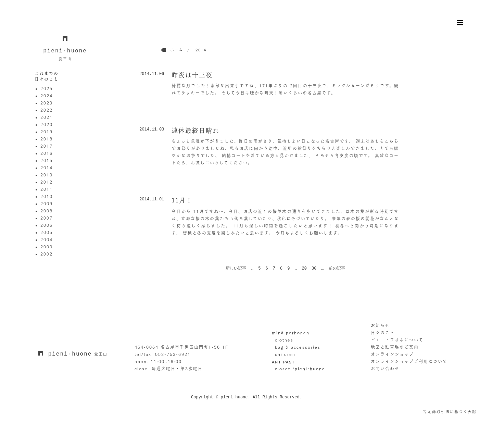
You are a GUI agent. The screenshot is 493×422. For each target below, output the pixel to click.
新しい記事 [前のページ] (236, 268)
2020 (46, 124)
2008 (46, 211)
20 (304, 268)
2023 (46, 103)
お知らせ (380, 325)
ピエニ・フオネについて (397, 340)
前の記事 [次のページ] (337, 268)
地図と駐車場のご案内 (395, 347)
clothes (284, 340)
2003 (46, 247)
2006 (46, 225)
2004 (46, 239)
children (285, 354)
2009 (46, 203)
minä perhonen (290, 333)
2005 (46, 232)
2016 (46, 153)
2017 (46, 146)
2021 (46, 117)
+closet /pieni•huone (298, 369)
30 (314, 268)
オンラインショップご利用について (409, 361)
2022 (46, 110)
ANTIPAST (283, 361)
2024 (46, 96)
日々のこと (383, 333)
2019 (46, 131)
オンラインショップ (392, 354)
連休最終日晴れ (195, 130)
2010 (46, 196)
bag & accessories (297, 347)
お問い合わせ (385, 369)
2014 (46, 167)
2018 (46, 139)
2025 (46, 88)
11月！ (182, 200)
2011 (46, 189)
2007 (46, 218)
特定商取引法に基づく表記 (450, 411)
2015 (46, 160)
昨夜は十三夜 (192, 75)
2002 (46, 254)
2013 (46, 175)
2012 (46, 182)
